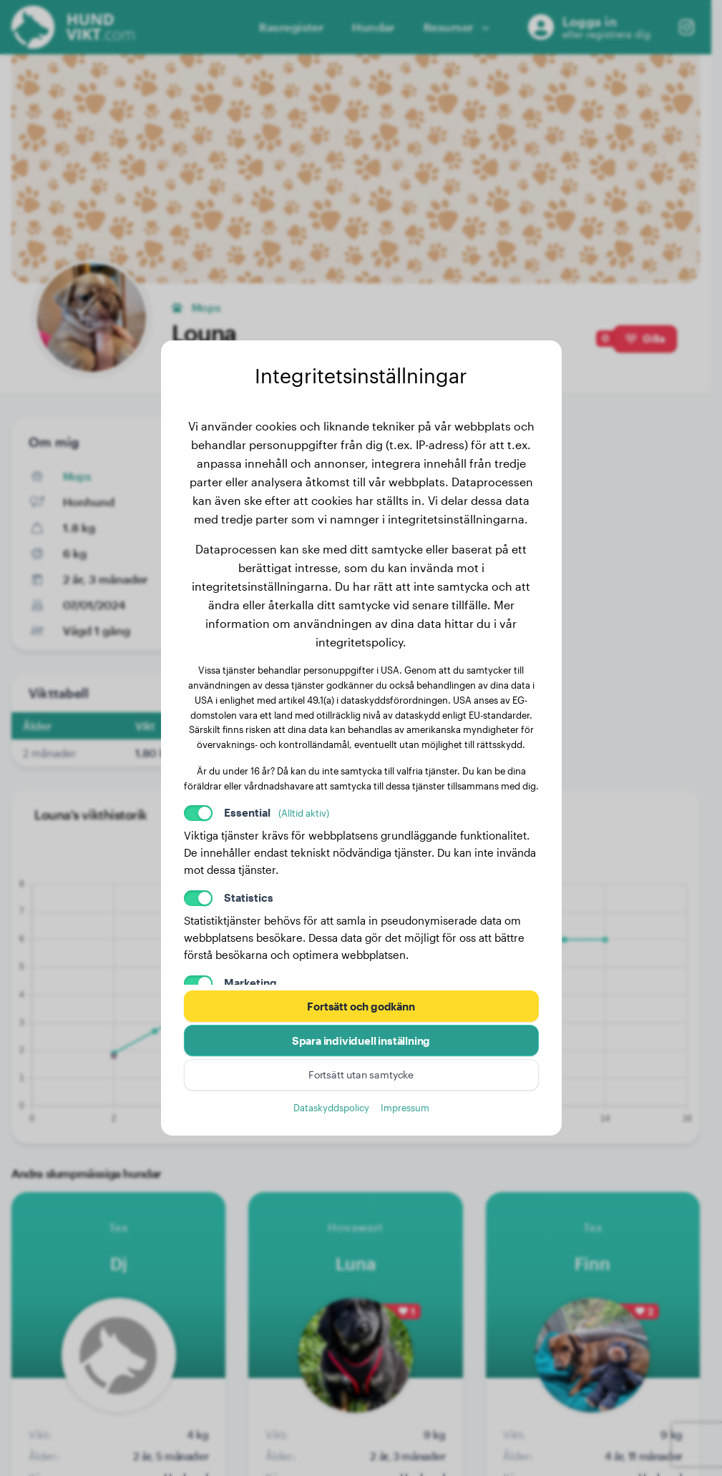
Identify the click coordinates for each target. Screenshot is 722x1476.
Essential (276, 812)
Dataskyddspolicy (331, 1107)
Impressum (405, 1107)
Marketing (250, 982)
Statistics (248, 897)
